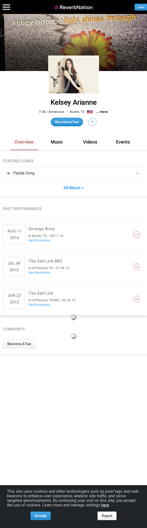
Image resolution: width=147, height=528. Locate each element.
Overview (24, 142)
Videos (90, 142)
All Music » (73, 188)
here (105, 505)
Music (57, 142)
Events (123, 142)
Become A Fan (19, 344)
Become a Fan (67, 122)
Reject (107, 516)
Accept (40, 516)
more (104, 112)
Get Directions (39, 240)
